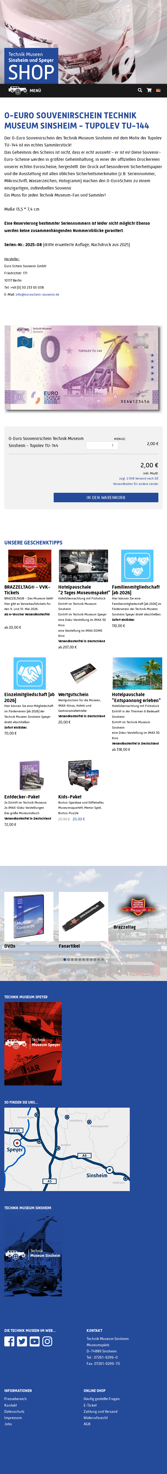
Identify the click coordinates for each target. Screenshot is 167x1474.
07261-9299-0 (106, 1357)
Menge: (120, 439)
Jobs (8, 1424)
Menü (35, 90)
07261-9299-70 (107, 1363)
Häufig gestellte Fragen (102, 1399)
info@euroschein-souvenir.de (37, 294)
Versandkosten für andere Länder (135, 484)
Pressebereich (15, 1399)
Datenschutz (14, 1411)
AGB (87, 1424)
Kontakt (10, 1405)
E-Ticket (90, 1405)
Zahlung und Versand (100, 1411)
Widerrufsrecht (96, 1418)
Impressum (13, 1418)
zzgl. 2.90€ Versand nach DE (138, 478)
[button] (64, 959)
